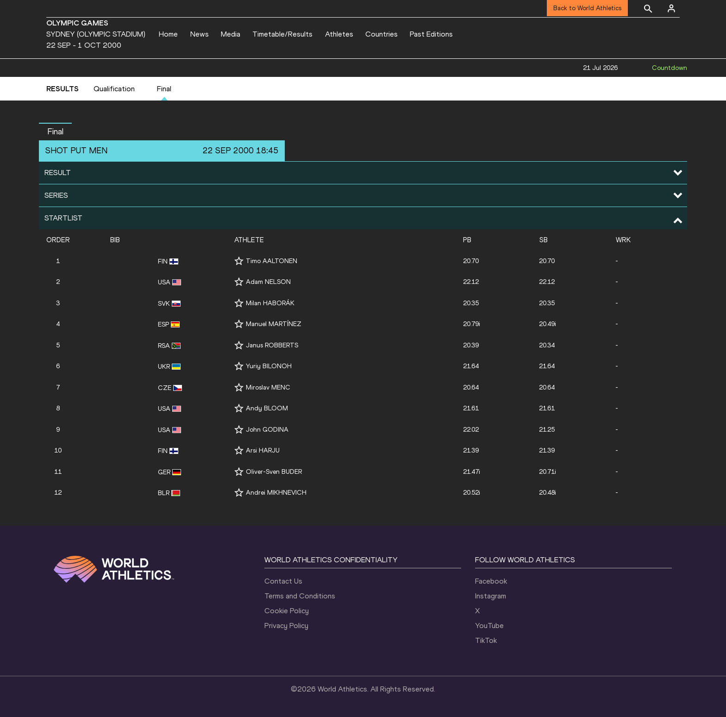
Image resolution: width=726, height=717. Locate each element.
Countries (381, 34)
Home (168, 34)
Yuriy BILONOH (269, 366)
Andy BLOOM (267, 408)
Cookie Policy (286, 610)
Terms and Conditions (299, 595)
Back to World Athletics (587, 8)
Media (230, 34)
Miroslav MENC (268, 387)
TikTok (486, 640)
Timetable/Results (282, 34)
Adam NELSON (268, 282)
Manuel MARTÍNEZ (273, 324)
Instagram (490, 595)
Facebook (491, 581)
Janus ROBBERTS (272, 345)
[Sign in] (671, 8)
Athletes (339, 34)
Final (164, 88)
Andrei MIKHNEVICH (276, 493)
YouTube (489, 625)
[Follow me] (239, 261)
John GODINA (267, 430)
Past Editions (431, 34)
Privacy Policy (286, 625)
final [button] (55, 131)
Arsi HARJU (263, 450)
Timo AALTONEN (271, 261)
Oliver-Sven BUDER (274, 472)
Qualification (114, 88)
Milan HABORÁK (270, 303)
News (199, 34)
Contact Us (283, 581)
